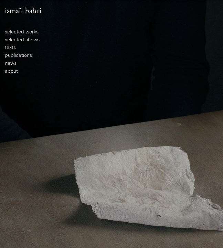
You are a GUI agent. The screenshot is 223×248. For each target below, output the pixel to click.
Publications (18, 55)
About (11, 71)
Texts (10, 47)
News (11, 63)
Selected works (22, 32)
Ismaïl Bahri (23, 10)
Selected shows (22, 40)
